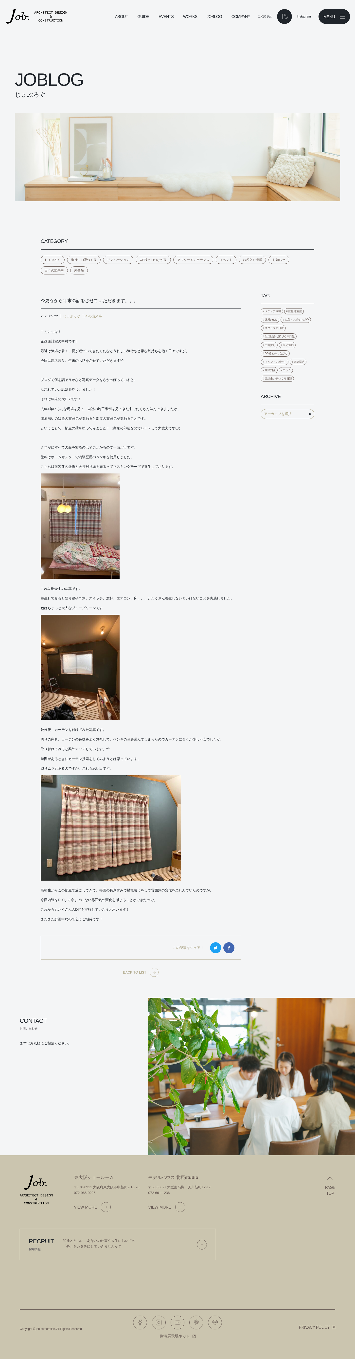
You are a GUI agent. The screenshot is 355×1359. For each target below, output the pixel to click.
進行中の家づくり (84, 260)
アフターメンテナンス (193, 260)
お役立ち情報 (252, 260)
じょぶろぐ (53, 260)
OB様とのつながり (153, 260)
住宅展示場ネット (175, 1336)
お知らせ (278, 260)
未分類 (79, 270)
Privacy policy (314, 1327)
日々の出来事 (54, 270)
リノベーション (118, 260)
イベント (226, 260)
